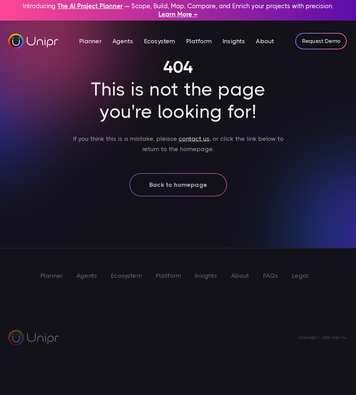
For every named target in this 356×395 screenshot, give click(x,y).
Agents (122, 41)
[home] (33, 41)
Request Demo (321, 41)
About (265, 41)
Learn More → (178, 14)
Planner (90, 41)
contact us (193, 142)
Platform (199, 41)
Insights (234, 41)
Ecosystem (159, 41)
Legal (300, 275)
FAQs (270, 275)
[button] (90, 41)
